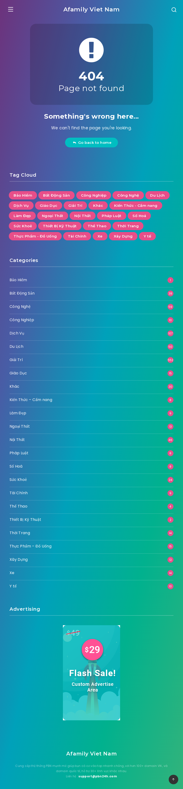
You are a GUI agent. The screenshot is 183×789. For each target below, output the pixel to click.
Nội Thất (17, 437)
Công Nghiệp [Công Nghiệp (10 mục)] (94, 193)
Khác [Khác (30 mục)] (98, 203)
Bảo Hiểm (18, 278)
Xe (12, 571)
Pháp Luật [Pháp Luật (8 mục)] (112, 214)
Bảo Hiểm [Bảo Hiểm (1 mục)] (23, 193)
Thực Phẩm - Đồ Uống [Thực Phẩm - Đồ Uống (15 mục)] (35, 234)
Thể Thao (18, 504)
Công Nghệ (20, 304)
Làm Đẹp (18, 411)
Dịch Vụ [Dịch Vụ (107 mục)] (21, 203)
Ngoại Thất (20, 424)
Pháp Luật (19, 451)
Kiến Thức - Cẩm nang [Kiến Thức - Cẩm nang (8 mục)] (136, 203)
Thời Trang (20, 531)
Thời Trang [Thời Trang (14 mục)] (128, 224)
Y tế (13, 584)
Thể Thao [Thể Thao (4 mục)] (97, 224)
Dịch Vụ (17, 331)
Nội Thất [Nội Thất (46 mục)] (82, 214)
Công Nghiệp (22, 318)
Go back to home (92, 140)
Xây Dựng (19, 557)
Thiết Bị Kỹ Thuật (25, 517)
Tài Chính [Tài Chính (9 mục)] (77, 234)
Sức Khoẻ (18, 477)
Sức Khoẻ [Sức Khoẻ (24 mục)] (23, 224)
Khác (14, 384)
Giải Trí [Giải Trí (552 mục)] (75, 203)
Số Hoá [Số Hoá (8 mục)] (139, 214)
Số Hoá (16, 464)
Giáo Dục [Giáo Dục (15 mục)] (48, 203)
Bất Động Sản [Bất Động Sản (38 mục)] (56, 193)
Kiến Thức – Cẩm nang (31, 398)
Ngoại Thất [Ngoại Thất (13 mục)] (52, 214)
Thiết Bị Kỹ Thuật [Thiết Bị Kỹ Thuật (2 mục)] (60, 224)
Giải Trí (16, 358)
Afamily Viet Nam (91, 8)
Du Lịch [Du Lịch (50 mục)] (157, 193)
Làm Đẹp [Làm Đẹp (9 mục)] (22, 214)
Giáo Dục (18, 371)
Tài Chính (19, 491)
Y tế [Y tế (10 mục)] (147, 234)
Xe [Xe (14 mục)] (100, 234)
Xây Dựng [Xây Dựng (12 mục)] (123, 234)
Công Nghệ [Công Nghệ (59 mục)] (128, 193)
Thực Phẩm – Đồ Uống (30, 544)
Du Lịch (16, 344)
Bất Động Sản (22, 291)
